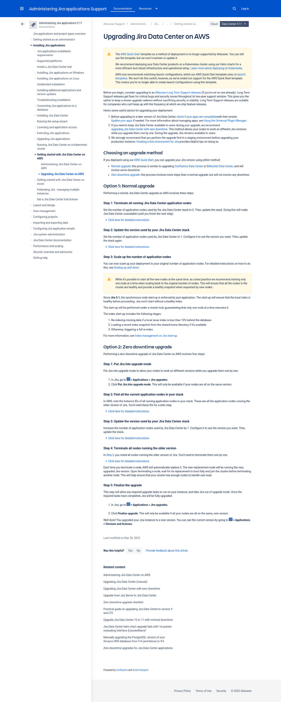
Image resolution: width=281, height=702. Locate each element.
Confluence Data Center (188, 166)
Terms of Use (204, 690)
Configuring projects (45, 216)
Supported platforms (49, 61)
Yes (130, 550)
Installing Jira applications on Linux (58, 78)
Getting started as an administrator (54, 39)
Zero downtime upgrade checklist (123, 602)
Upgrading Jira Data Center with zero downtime (131, 588)
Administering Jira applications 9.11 (60, 23)
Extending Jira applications (53, 133)
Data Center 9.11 (235, 24)
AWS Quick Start (130, 54)
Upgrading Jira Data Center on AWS (62, 174)
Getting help (40, 257)
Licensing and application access (57, 127)
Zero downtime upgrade (125, 174)
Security (221, 690)
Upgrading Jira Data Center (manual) (125, 581)
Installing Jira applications (49, 45)
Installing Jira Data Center (52, 115)
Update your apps (121, 120)
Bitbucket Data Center (220, 166)
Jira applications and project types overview (59, 33)
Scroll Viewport (140, 670)
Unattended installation (51, 84)
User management (44, 211)
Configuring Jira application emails (54, 228)
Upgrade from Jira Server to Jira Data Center (130, 595)
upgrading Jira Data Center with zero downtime (139, 129)
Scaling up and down (126, 267)
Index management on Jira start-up (156, 335)
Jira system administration (49, 234)
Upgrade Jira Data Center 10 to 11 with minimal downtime (138, 619)
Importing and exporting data (50, 222)
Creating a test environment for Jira (157, 141)
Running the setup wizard (52, 121)
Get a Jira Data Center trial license (57, 199)
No (138, 550)
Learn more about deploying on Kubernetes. (217, 68)
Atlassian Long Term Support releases (178, 92)
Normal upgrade (121, 166)
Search (234, 8)
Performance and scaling (48, 246)
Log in (245, 8)
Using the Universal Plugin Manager (225, 120)
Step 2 (110, 455)
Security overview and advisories (52, 251)
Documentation (123, 8)
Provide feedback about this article (167, 550)
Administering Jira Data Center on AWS (126, 575)
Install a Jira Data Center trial (54, 66)
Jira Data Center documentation (52, 240)
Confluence (122, 670)
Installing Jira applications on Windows (60, 72)
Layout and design (44, 205)
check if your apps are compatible (197, 116)
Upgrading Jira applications (53, 138)
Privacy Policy (182, 690)
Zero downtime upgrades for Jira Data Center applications (138, 648)
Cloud (214, 24)
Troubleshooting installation (54, 100)
